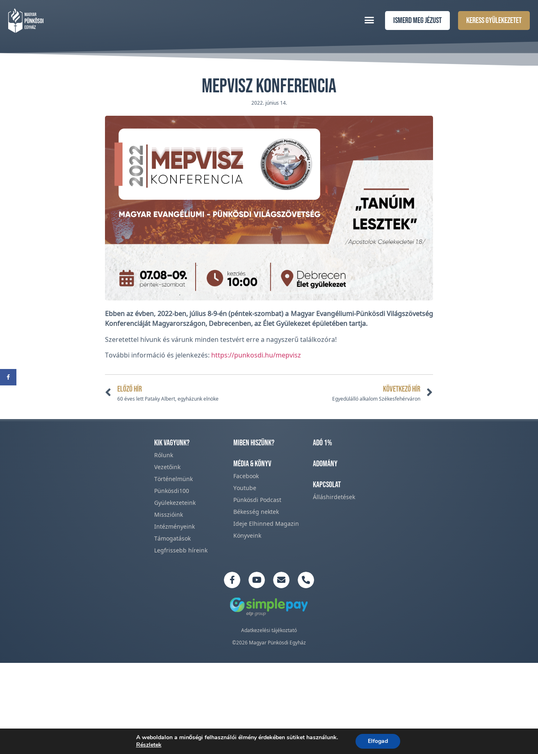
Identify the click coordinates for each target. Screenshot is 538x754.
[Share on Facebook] (8, 377)
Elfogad (378, 741)
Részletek (149, 745)
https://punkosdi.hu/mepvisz (256, 355)
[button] (369, 20)
